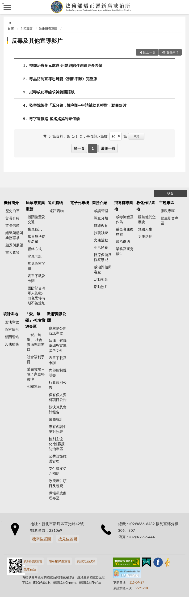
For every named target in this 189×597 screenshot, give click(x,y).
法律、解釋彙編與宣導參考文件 (58, 345)
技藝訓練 (101, 233)
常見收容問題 (36, 265)
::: (2, 2)
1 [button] (93, 148)
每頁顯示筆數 (97, 136)
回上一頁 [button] (149, 52)
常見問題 (35, 256)
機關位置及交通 (36, 219)
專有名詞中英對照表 (58, 429)
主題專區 (26, 29)
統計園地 (10, 313)
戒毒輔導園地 (123, 205)
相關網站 (12, 337)
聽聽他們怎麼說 (147, 219)
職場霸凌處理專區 (58, 495)
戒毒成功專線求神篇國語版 (52, 92)
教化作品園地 (145, 205)
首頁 (11, 29)
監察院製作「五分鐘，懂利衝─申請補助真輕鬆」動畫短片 (77, 105)
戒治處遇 (123, 241)
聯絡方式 (35, 249)
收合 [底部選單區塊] (170, 193)
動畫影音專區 (48, 29)
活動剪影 (101, 279)
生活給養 (101, 247)
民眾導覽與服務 (35, 205)
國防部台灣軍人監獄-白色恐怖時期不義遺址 (36, 295)
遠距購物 (55, 202)
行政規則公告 (58, 384)
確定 (136, 136)
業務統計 (56, 419)
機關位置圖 (41, 538)
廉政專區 (168, 211)
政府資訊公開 (56, 316)
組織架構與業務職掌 (14, 235)
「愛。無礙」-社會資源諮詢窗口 (36, 342)
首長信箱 (12, 225)
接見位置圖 (67, 538)
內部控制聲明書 (58, 372)
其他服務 (12, 344)
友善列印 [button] (172, 52)
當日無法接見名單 (36, 239)
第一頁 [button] (79, 148)
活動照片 (101, 286)
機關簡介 (11, 202)
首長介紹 (12, 218)
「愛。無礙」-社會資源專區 (35, 319)
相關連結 (34, 386)
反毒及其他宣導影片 (37, 40)
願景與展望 (14, 245)
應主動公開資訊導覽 (58, 330)
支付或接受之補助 (58, 470)
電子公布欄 (79, 202)
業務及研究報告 (125, 251)
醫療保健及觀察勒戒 (103, 257)
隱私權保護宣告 (59, 561)
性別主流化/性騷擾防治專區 (57, 444)
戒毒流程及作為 (125, 219)
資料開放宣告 (33, 561)
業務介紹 (99, 202)
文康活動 (101, 240)
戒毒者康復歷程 (125, 231)
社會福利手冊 (36, 359)
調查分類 (101, 218)
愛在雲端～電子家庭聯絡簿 (36, 374)
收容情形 (12, 329)
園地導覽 (12, 322)
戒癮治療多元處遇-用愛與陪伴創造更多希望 (65, 65)
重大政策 (12, 252)
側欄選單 (7, 7)
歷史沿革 (12, 211)
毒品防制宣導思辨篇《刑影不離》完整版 (63, 78)
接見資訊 (35, 229)
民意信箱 (30, 569)
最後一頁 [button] (108, 148)
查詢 (182, 7)
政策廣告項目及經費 (58, 483)
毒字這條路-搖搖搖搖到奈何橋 (54, 118)
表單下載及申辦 (36, 278)
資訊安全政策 (86, 561)
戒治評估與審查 (103, 269)
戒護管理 (101, 211)
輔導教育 (101, 225)
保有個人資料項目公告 (58, 397)
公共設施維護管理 (58, 458)
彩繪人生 (145, 229)
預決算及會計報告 (58, 409)
